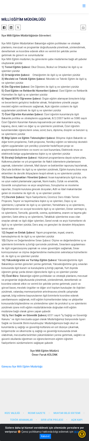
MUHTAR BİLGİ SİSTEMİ (66, 413)
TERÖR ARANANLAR (21, 420)
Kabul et (45, 436)
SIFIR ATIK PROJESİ (52, 420)
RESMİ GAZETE (36, 413)
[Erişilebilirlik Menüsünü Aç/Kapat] (82, 434)
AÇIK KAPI (76, 420)
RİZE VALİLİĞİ (12, 413)
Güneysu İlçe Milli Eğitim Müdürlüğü (21, 366)
